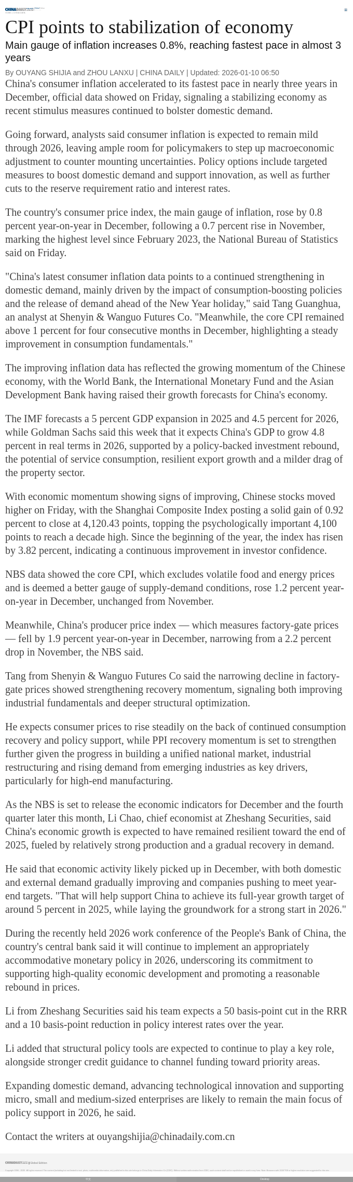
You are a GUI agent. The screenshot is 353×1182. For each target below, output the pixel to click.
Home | (8, 12)
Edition (40, 8)
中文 (88, 1179)
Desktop (264, 1179)
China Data (19, 12)
